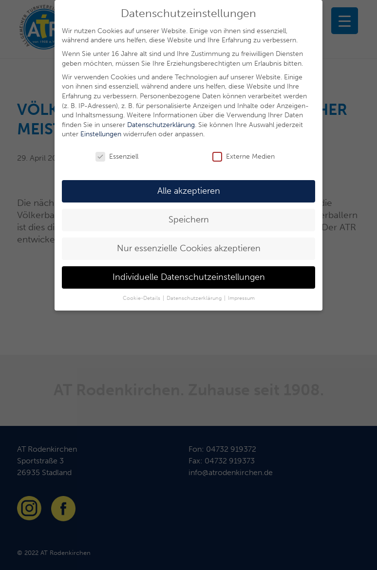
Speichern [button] (189, 220)
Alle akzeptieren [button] (188, 191)
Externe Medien (243, 156)
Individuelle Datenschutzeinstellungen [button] (189, 277)
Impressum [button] (241, 298)
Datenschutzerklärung (161, 125)
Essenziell (116, 156)
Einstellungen (100, 134)
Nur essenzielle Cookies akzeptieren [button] (189, 248)
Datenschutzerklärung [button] (195, 298)
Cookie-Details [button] (142, 298)
